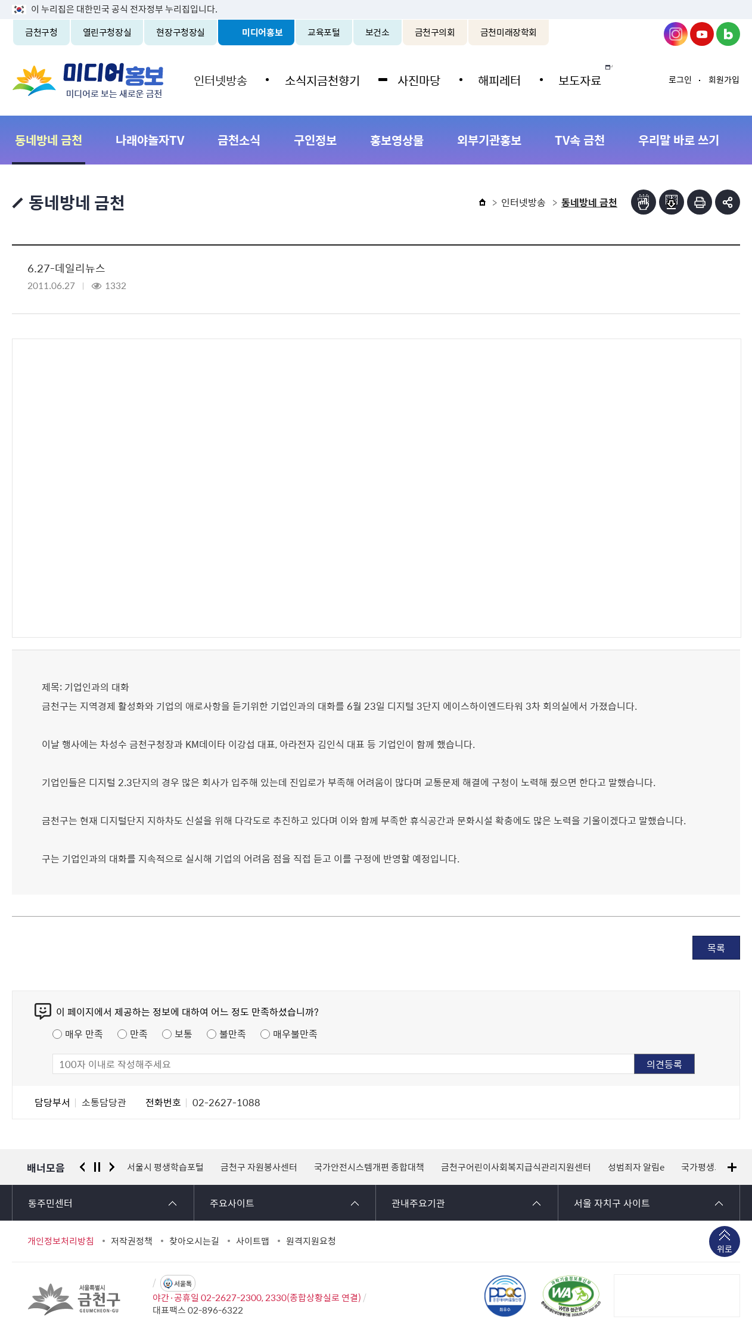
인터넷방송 (219, 79)
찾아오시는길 (194, 1241)
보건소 (377, 32)
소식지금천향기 (319, 79)
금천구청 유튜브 (702, 34)
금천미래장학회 (508, 32)
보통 (183, 1033)
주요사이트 (232, 1203)
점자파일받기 (671, 202)
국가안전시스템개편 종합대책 (369, 1167)
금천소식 (238, 139)
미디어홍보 (262, 32)
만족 (139, 1033)
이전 (82, 1167)
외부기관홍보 (489, 139)
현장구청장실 (180, 32)
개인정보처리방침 (60, 1241)
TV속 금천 (580, 139)
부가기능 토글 (727, 202)
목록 (716, 948)
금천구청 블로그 (728, 34)
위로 (724, 1250)
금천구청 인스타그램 (676, 34)
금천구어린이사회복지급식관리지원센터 (516, 1167)
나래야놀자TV (150, 139)
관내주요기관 (418, 1203)
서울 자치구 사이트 (612, 1203)
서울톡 (183, 1283)
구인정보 (315, 139)
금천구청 (41, 32)
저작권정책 (132, 1241)
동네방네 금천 (48, 139)
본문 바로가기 (376, 0)
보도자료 (571, 79)
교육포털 (323, 32)
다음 (112, 1167)
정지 (97, 1167)
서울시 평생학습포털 (165, 1167)
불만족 (232, 1033)
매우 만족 (84, 1033)
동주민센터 (50, 1203)
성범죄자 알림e (636, 1167)
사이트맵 (252, 1241)
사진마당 (414, 79)
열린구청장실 (107, 32)
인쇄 (699, 202)
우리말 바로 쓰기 (678, 139)
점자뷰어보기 (643, 202)
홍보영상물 (397, 139)
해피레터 (492, 79)
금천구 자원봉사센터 (258, 1167)
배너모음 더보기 (732, 1167)
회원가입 (724, 79)
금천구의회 (435, 32)
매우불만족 (295, 1033)
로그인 (680, 79)
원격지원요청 (311, 1241)
